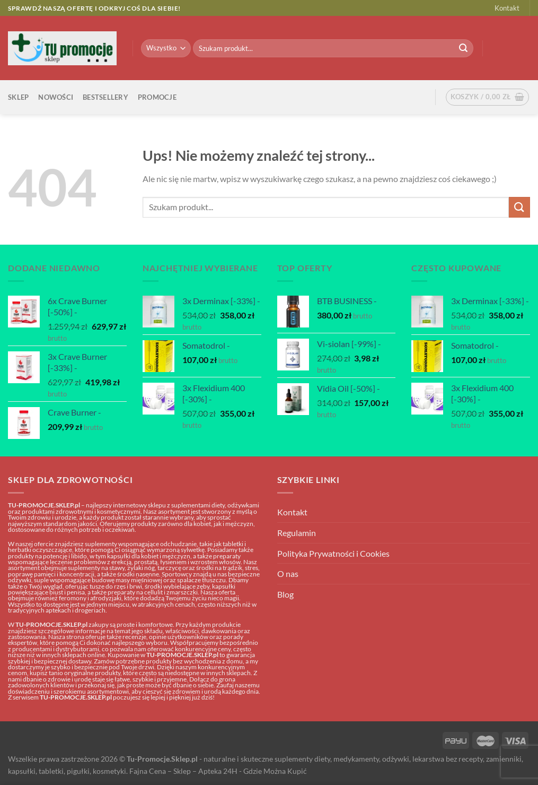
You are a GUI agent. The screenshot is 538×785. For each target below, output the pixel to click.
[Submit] (463, 48)
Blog (285, 594)
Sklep (18, 97)
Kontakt (507, 8)
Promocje (157, 97)
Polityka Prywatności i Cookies (333, 553)
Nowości (55, 97)
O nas (287, 573)
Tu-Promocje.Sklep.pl (162, 758)
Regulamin (296, 533)
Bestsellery (105, 97)
